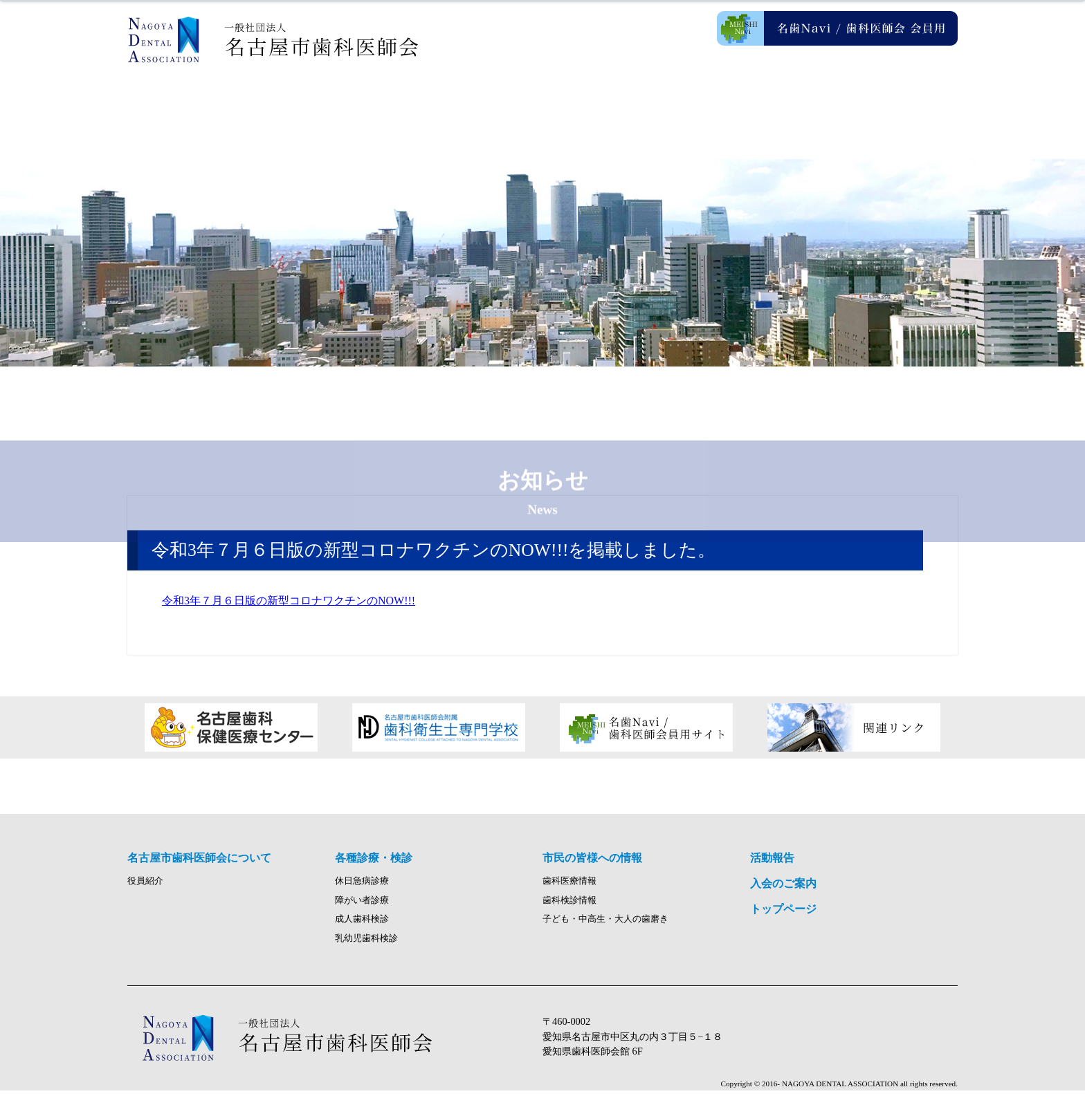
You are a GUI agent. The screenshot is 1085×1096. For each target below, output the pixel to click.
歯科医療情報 (569, 886)
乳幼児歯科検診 (366, 944)
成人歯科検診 (362, 925)
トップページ (783, 914)
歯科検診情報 (569, 906)
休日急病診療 (362, 886)
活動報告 (750, 103)
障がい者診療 (362, 906)
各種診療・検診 (473, 103)
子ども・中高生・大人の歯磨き (605, 925)
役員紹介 (145, 886)
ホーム (196, 103)
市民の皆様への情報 (611, 103)
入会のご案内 (888, 103)
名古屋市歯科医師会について (335, 103)
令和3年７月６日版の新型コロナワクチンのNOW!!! (288, 600)
